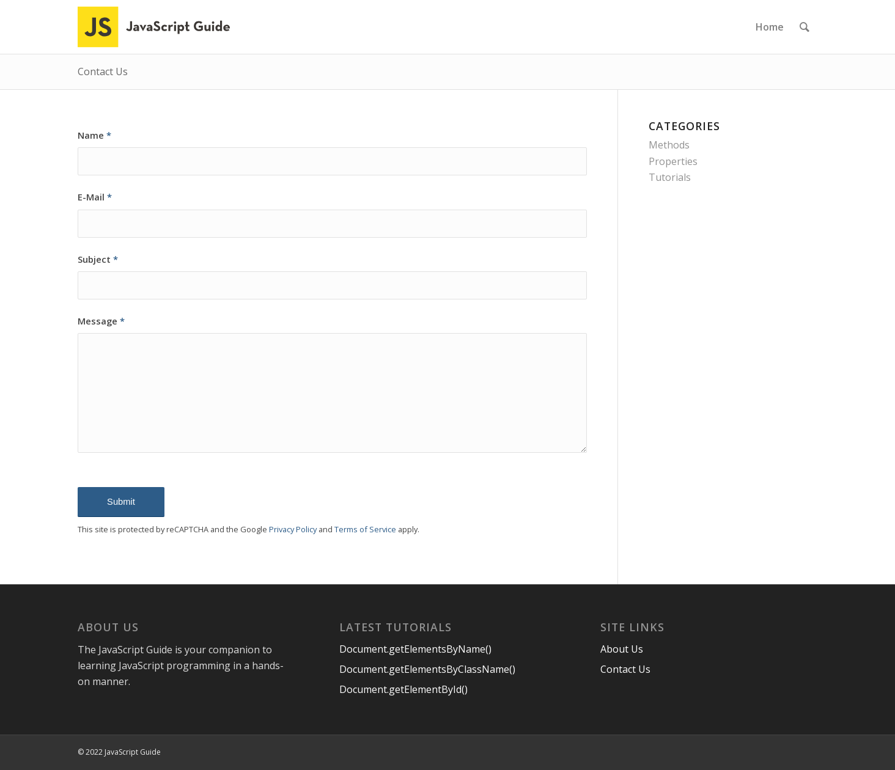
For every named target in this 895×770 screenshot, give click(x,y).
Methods (669, 145)
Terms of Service (365, 529)
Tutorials (670, 177)
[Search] (804, 27)
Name (94, 135)
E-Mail (95, 197)
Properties (673, 161)
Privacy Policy (293, 529)
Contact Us (103, 71)
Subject (98, 259)
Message (101, 321)
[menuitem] (770, 27)
